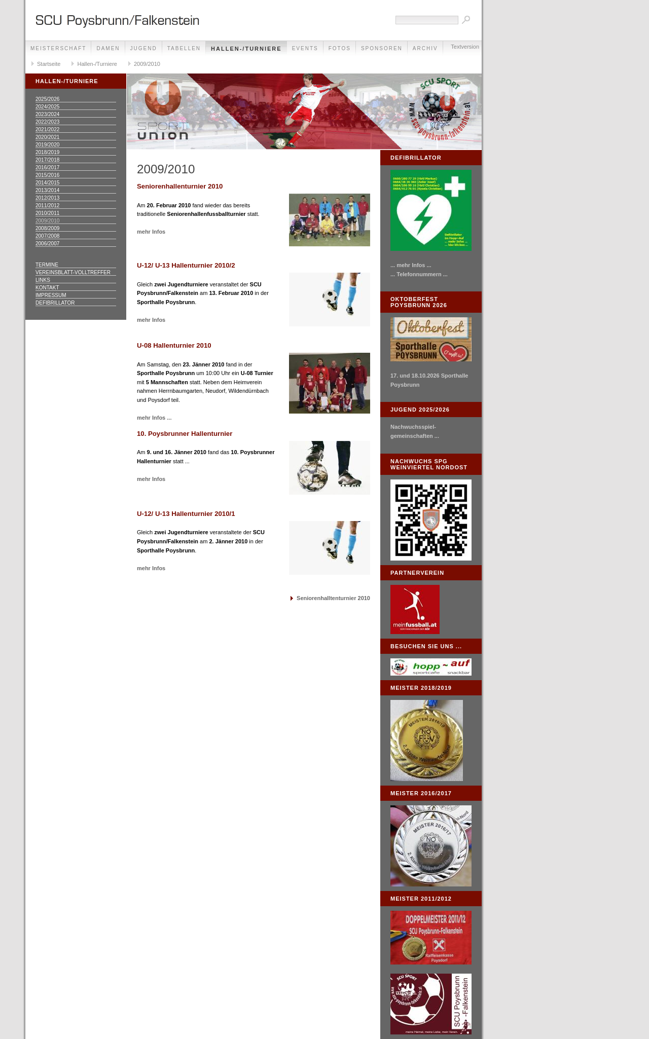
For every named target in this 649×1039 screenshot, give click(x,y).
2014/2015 (47, 182)
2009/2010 (147, 64)
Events (305, 48)
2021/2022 (47, 129)
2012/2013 (47, 198)
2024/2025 (47, 106)
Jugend (143, 48)
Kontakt (47, 287)
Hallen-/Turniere (246, 49)
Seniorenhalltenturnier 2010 (333, 598)
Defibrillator (55, 303)
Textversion (465, 47)
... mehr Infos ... (410, 265)
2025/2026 (47, 99)
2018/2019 (47, 152)
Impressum (50, 295)
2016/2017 (47, 167)
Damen (108, 48)
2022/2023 (47, 122)
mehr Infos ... (154, 418)
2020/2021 (47, 137)
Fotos (340, 48)
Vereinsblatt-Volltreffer (73, 272)
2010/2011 (47, 213)
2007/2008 (47, 236)
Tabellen (184, 48)
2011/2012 (47, 205)
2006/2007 (47, 243)
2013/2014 (47, 190)
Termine (46, 265)
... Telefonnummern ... (419, 274)
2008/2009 (47, 228)
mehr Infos (151, 232)
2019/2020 (47, 144)
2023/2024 (47, 114)
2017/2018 (47, 160)
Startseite (48, 64)
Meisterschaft (58, 48)
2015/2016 (47, 175)
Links (42, 280)
